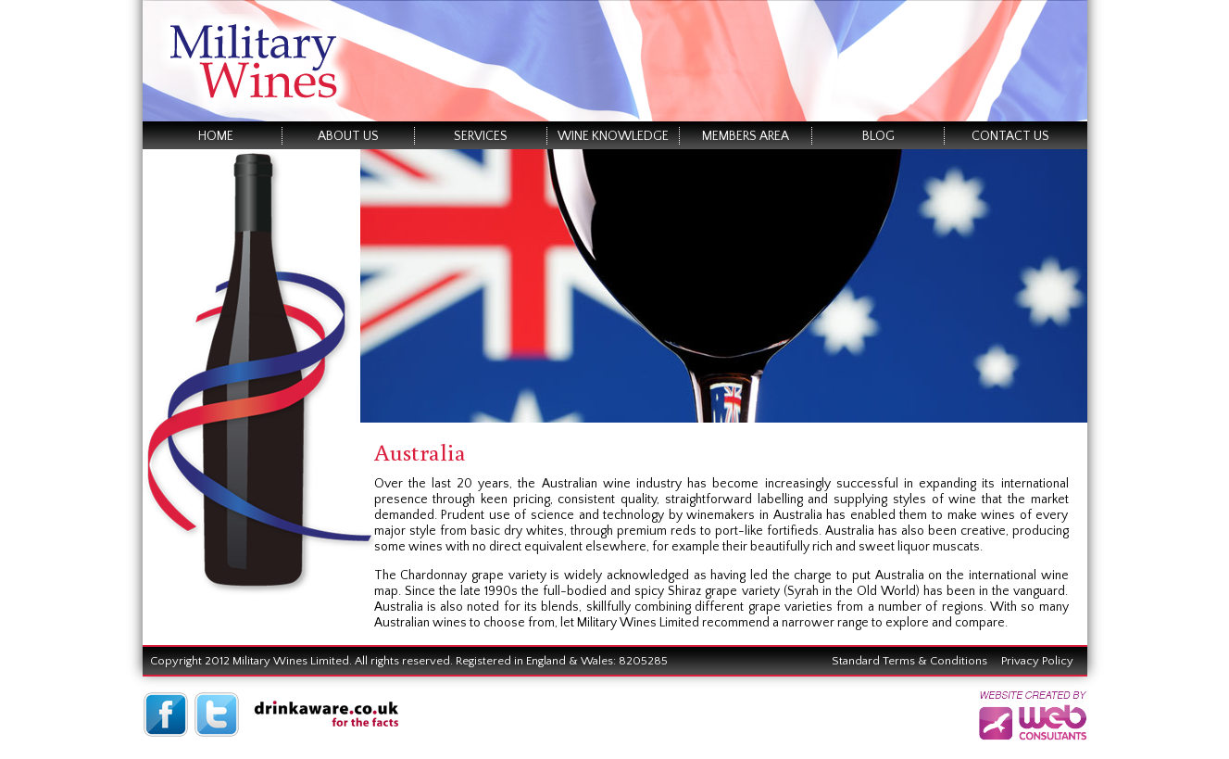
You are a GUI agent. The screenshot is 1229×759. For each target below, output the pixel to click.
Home (215, 136)
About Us (348, 136)
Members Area (745, 136)
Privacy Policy (1037, 660)
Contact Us (1010, 136)
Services (481, 136)
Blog (878, 136)
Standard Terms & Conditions (909, 660)
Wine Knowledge (613, 136)
